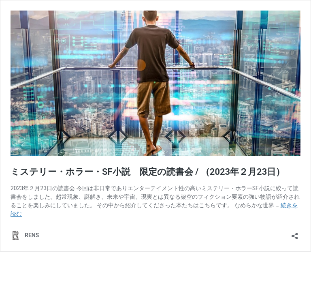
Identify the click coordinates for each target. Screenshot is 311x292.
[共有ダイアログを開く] (294, 233)
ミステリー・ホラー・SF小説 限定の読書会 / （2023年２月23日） (148, 172)
